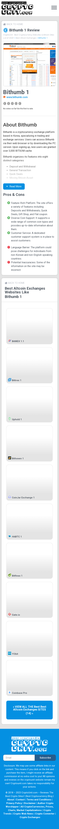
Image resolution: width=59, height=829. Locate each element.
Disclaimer (30, 803)
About (10, 799)
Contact (20, 799)
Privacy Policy (14, 803)
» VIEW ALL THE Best (26, 706)
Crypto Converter (44, 813)
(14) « (29, 713)
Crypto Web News (23, 813)
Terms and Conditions (39, 799)
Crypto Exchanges (30, 817)
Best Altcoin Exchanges (26, 38)
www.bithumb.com (17, 97)
